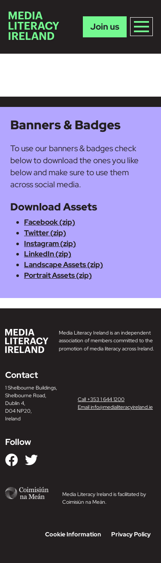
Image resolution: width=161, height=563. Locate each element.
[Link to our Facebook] (11, 460)
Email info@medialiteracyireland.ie (115, 407)
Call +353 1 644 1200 (101, 399)
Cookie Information (73, 534)
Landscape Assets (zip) (63, 264)
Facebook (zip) (49, 222)
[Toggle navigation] (141, 26)
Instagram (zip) (50, 243)
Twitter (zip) (45, 232)
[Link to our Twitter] (31, 460)
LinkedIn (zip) (47, 254)
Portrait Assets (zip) (58, 275)
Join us (104, 26)
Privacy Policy (131, 534)
